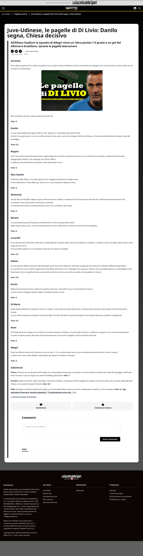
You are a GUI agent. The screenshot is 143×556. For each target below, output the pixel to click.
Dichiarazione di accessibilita (120, 496)
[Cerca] (139, 8)
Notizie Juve (47, 493)
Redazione (80, 490)
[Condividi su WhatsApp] (12, 51)
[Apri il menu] (3, 8)
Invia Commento (110, 439)
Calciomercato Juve (50, 496)
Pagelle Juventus (20, 14)
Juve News (6, 14)
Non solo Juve (48, 499)
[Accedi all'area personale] (135, 8)
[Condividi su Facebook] (16, 51)
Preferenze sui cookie (118, 499)
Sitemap (113, 490)
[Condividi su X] (20, 51)
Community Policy (116, 493)
